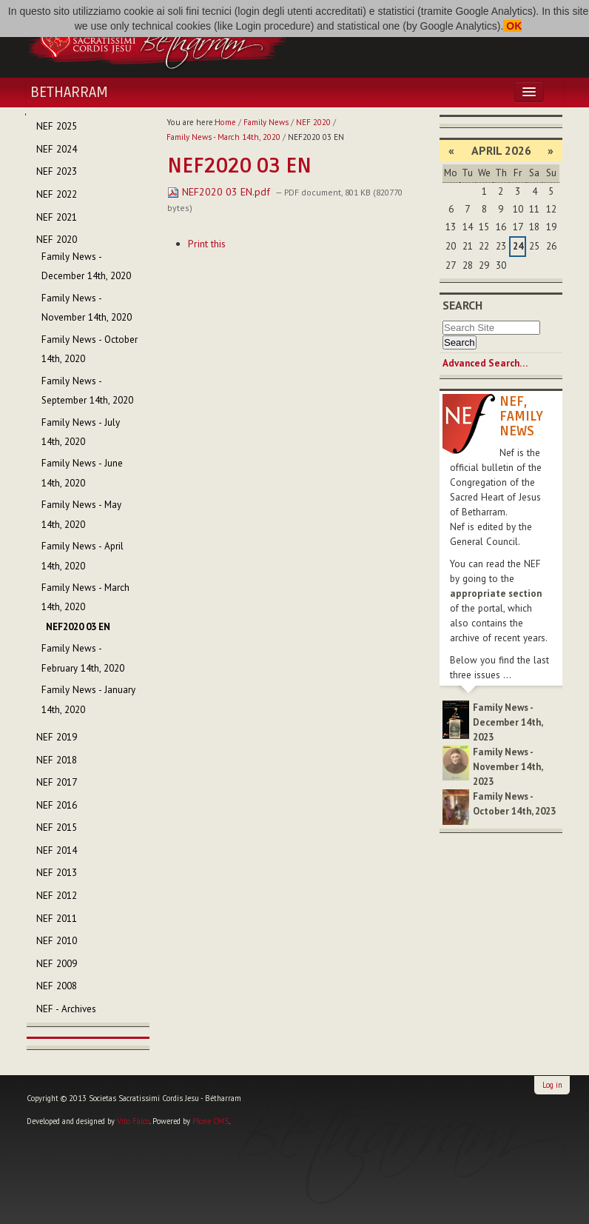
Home (225, 122)
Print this (207, 243)
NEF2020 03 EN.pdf (220, 191)
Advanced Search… (485, 363)
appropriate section (496, 593)
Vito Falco (133, 1121)
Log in (552, 1085)
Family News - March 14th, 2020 (223, 137)
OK (512, 26)
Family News (266, 122)
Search (462, 305)
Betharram (69, 92)
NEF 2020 (313, 122)
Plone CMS (210, 1121)
